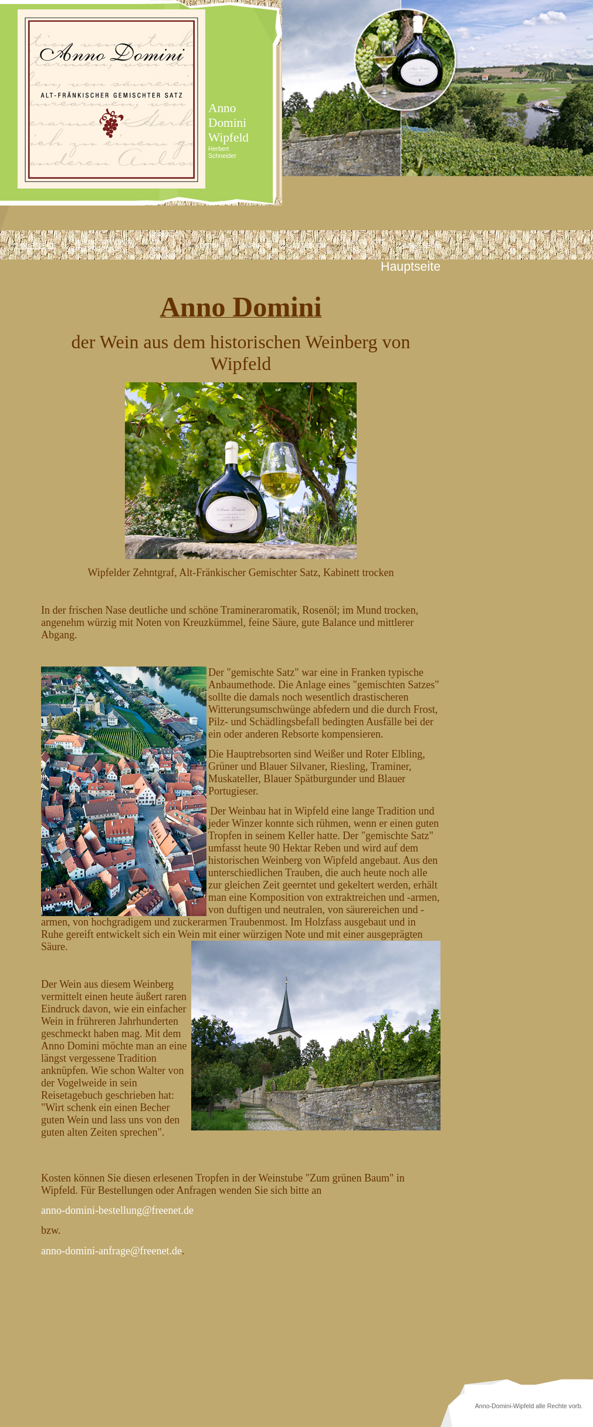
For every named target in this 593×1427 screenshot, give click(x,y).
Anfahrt (255, 245)
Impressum (421, 245)
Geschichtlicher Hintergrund (103, 245)
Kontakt (210, 245)
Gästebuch (306, 245)
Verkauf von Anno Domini (163, 245)
